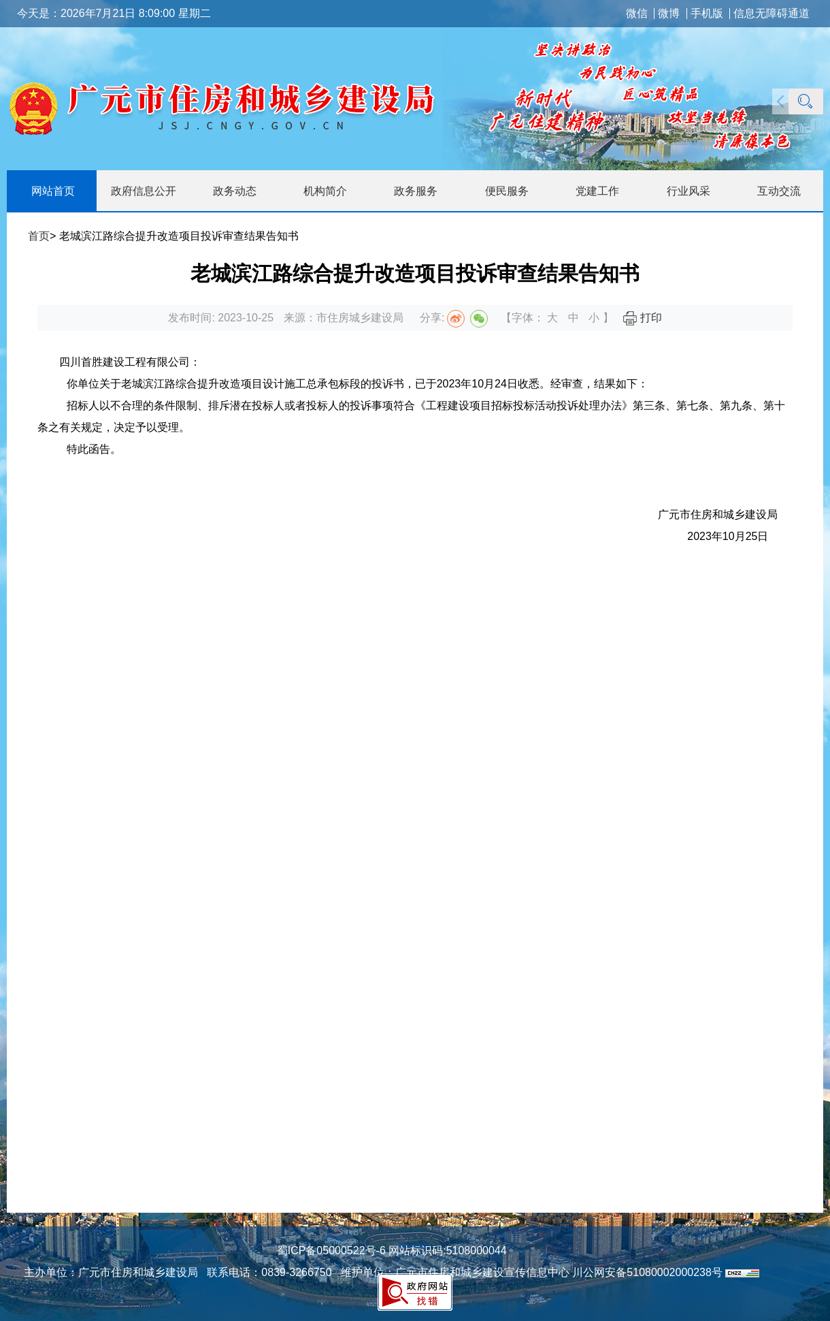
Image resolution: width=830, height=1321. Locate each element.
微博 (669, 13)
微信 (637, 13)
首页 (39, 236)
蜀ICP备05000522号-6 (331, 1250)
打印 (642, 317)
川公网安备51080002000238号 (647, 1272)
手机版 (707, 13)
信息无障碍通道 (771, 13)
